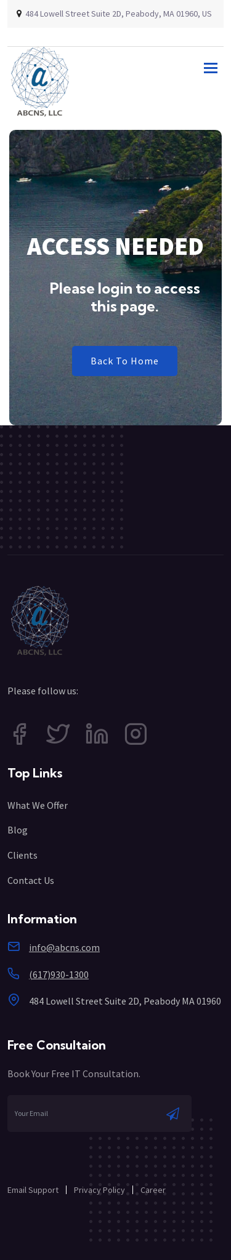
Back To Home (125, 361)
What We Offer (37, 805)
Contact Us (30, 880)
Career (153, 1190)
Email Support (33, 1190)
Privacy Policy (99, 1190)
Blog (17, 830)
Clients (22, 855)
